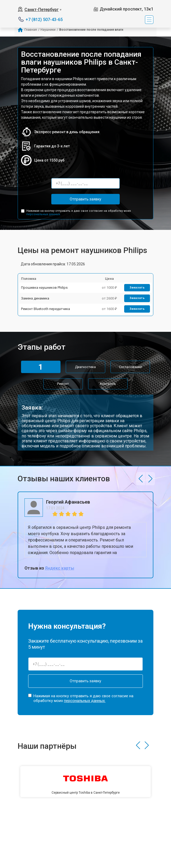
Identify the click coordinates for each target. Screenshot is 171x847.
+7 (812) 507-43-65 (44, 19)
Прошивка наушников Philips (44, 288)
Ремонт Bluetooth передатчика (45, 309)
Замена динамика (35, 298)
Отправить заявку (85, 199)
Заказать (137, 287)
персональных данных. (43, 214)
